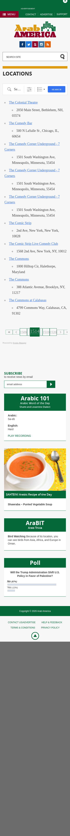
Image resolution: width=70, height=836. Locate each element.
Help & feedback (51, 622)
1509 (23, 332)
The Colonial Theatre (23, 102)
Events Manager (19, 343)
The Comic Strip (20, 223)
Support (62, 14)
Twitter (29, 42)
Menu (11, 14)
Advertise (46, 14)
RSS (47, 42)
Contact (30, 14)
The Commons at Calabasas (27, 300)
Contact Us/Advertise (21, 622)
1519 (46, 332)
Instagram (41, 42)
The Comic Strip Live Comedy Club (33, 244)
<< (9, 332)
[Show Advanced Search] (29, 89)
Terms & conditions (22, 627)
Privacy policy (50, 627)
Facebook (22, 42)
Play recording (19, 435)
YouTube (35, 42)
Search (56, 89)
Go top (33, 635)
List (39, 89)
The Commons (19, 259)
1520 (53, 332)
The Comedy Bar (20, 123)
